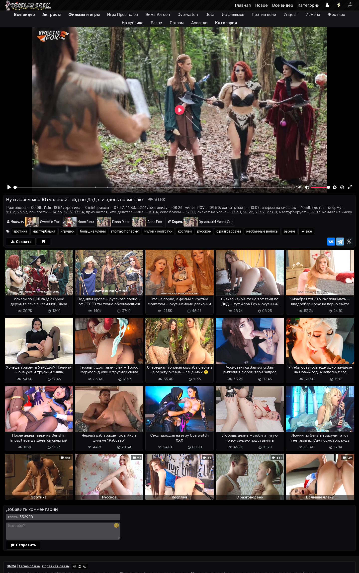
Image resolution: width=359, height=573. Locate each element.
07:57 (119, 207)
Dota (209, 14)
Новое (261, 5)
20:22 (248, 212)
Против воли (264, 14)
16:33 (130, 207)
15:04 (153, 212)
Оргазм (176, 22)
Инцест (291, 14)
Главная (243, 5)
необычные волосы (262, 231)
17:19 (68, 212)
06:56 (90, 207)
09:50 (215, 207)
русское (204, 231)
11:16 (47, 207)
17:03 (190, 212)
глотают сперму (125, 231)
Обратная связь (55, 566)
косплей (185, 231)
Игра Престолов (122, 14)
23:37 (22, 212)
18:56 (58, 207)
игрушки (68, 231)
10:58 (305, 207)
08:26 (178, 207)
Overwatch (188, 14)
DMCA (11, 566)
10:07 (255, 207)
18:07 (315, 212)
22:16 (142, 207)
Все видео (282, 5)
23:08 (272, 212)
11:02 (10, 212)
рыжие (289, 231)
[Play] (9, 187)
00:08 (36, 207)
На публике (132, 22)
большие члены (93, 231)
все (306, 231)
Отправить (23, 545)
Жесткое (336, 14)
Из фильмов (233, 14)
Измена (313, 14)
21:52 (260, 212)
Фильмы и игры (84, 14)
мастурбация (44, 231)
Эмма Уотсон (157, 14)
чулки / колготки (158, 231)
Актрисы (51, 14)
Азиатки (199, 22)
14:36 (57, 212)
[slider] (152, 187)
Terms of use (29, 566)
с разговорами (228, 231)
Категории (308, 5)
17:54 (79, 212)
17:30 (236, 212)
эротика (20, 231)
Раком (157, 22)
